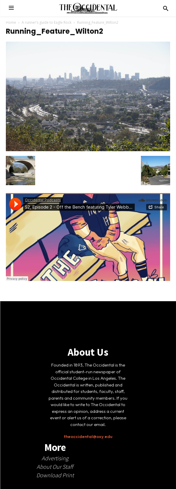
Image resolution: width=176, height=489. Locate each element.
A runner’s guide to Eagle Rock (46, 22)
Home (11, 22)
